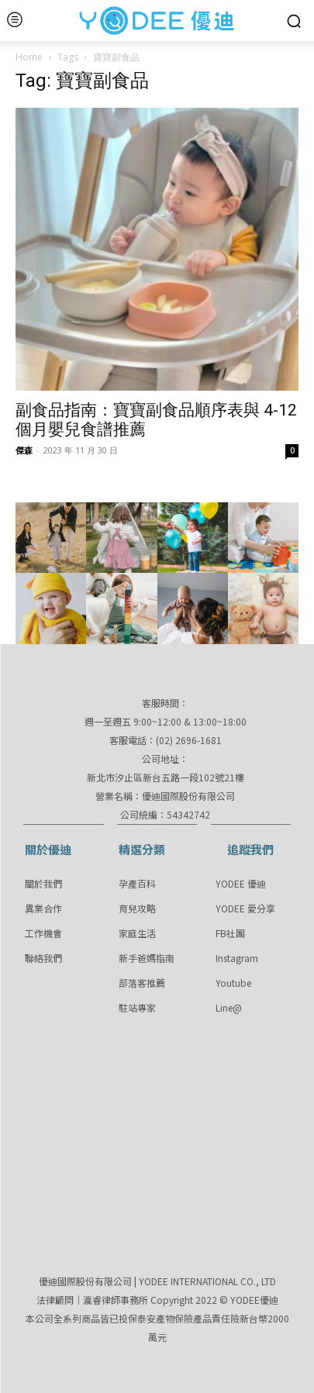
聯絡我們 (43, 957)
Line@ (229, 1007)
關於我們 (43, 883)
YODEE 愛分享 (245, 908)
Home (29, 57)
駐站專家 (137, 1007)
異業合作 (43, 908)
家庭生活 (137, 933)
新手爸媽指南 (146, 957)
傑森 (24, 450)
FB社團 (230, 933)
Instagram (237, 957)
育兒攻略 (137, 908)
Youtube (233, 982)
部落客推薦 (142, 982)
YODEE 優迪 (241, 883)
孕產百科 (137, 883)
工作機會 (43, 933)
